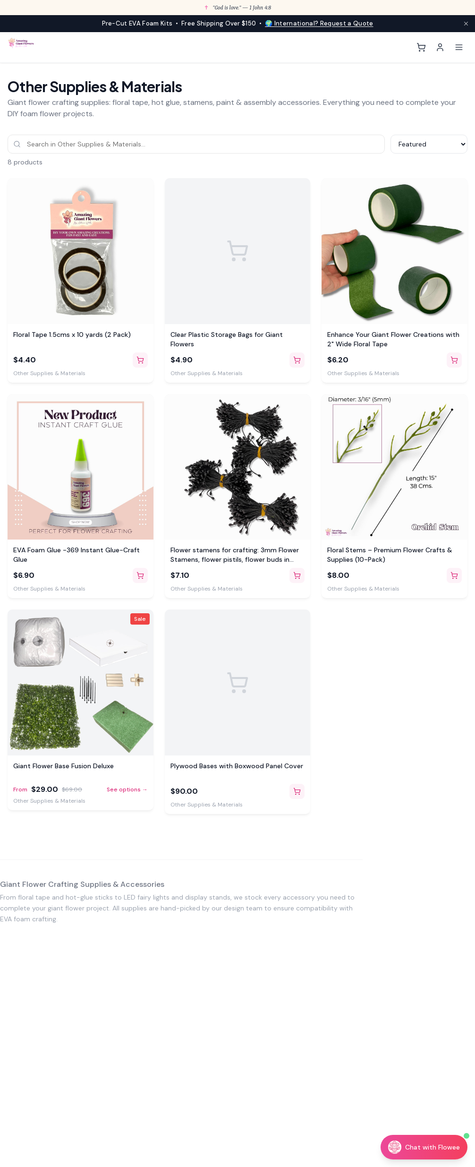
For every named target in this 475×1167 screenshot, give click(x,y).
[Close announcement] (466, 23)
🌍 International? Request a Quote (319, 23)
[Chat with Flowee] (424, 1147)
